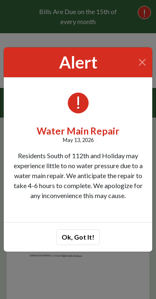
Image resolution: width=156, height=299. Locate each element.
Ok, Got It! (78, 237)
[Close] (142, 62)
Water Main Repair (78, 131)
